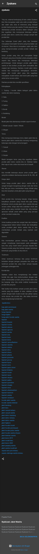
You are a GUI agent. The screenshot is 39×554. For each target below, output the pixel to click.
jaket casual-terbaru (8, 410)
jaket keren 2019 (7, 438)
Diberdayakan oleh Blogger (19, 546)
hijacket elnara (6, 352)
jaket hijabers (6, 423)
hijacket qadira (6, 380)
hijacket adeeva (7, 327)
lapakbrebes (6, 303)
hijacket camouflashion (9, 342)
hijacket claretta (7, 345)
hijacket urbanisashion (9, 390)
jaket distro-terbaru (8, 418)
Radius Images (24, 550)
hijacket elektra (7, 347)
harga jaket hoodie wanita (10, 317)
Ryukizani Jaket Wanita (12, 522)
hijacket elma (6, 350)
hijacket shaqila (7, 385)
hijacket (4, 320)
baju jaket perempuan (9, 307)
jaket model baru (7, 440)
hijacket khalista (7, 370)
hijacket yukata (7, 395)
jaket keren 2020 (7, 443)
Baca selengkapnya (28, 537)
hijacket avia (6, 335)
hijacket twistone (7, 393)
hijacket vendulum (8, 398)
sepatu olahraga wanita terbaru (12, 453)
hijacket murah (7, 372)
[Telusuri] (36, 4)
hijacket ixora (6, 365)
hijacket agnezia (7, 330)
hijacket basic (6, 337)
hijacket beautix (7, 322)
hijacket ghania (7, 355)
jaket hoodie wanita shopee (11, 433)
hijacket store (6, 388)
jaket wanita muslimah (9, 448)
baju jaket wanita (7, 310)
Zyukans (11, 3)
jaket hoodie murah (8, 425)
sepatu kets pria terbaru (10, 451)
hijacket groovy (7, 360)
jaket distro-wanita (8, 420)
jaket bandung (6, 405)
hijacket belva (6, 340)
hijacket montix (7, 325)
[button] (36, 10)
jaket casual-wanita (8, 413)
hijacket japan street (8, 367)
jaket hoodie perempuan (10, 428)
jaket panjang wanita (8, 446)
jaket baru (5, 408)
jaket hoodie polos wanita (10, 430)
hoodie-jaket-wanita (8, 400)
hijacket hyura (6, 362)
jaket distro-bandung (9, 415)
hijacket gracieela (7, 357)
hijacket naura (6, 375)
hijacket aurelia (7, 332)
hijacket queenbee (8, 383)
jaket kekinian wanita (9, 435)
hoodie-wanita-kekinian (9, 403)
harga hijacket (6, 312)
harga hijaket (6, 315)
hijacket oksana (7, 378)
